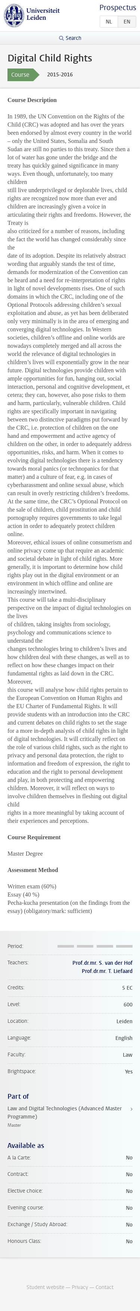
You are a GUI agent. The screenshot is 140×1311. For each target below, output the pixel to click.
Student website (45, 1287)
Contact (104, 1287)
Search (73, 38)
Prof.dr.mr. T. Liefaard (107, 971)
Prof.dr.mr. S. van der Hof (102, 963)
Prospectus (117, 8)
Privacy (80, 1287)
